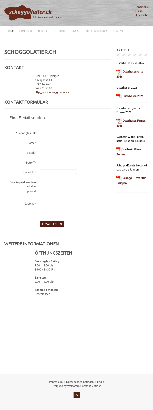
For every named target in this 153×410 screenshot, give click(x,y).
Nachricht (30, 172)
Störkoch (60, 30)
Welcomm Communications (84, 385)
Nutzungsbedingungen (80, 381)
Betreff (31, 162)
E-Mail (32, 152)
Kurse (76, 30)
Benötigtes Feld (26, 133)
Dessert (43, 30)
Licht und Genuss (96, 30)
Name (32, 142)
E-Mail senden (52, 224)
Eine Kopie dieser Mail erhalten (23, 184)
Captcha (30, 203)
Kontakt (119, 30)
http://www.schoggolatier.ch (52, 92)
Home (10, 30)
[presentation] (65, 207)
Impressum (56, 381)
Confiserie (26, 30)
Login (100, 381)
